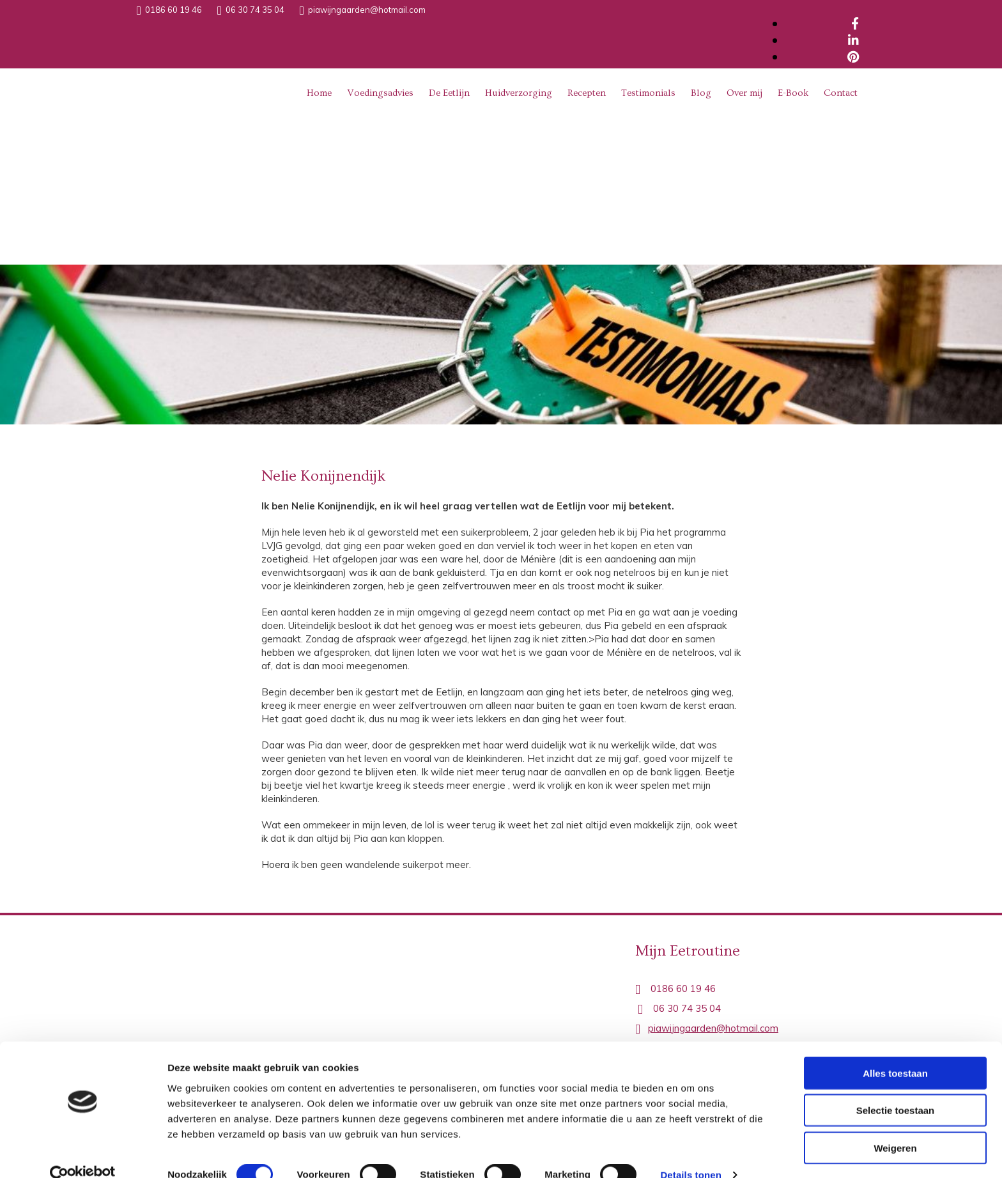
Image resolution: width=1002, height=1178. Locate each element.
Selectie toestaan (895, 1088)
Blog (701, 93)
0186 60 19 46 (173, 9)
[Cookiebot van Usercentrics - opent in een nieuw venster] (83, 1153)
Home (319, 93)
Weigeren (895, 1125)
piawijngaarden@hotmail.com (367, 9)
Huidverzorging (518, 93)
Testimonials (648, 93)
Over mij (744, 93)
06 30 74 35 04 (255, 9)
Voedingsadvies (380, 93)
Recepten (586, 93)
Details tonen (690, 1152)
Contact (841, 93)
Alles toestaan (895, 1050)
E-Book (793, 93)
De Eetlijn (449, 93)
